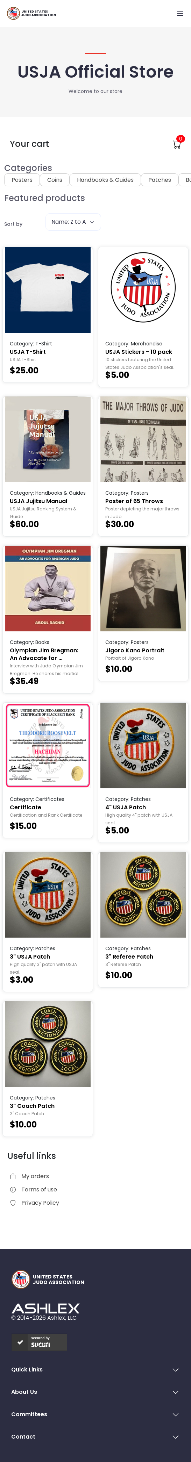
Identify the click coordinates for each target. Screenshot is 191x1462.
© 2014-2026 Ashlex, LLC (44, 1318)
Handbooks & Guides (105, 180)
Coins (54, 180)
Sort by (13, 224)
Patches (159, 180)
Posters (22, 180)
